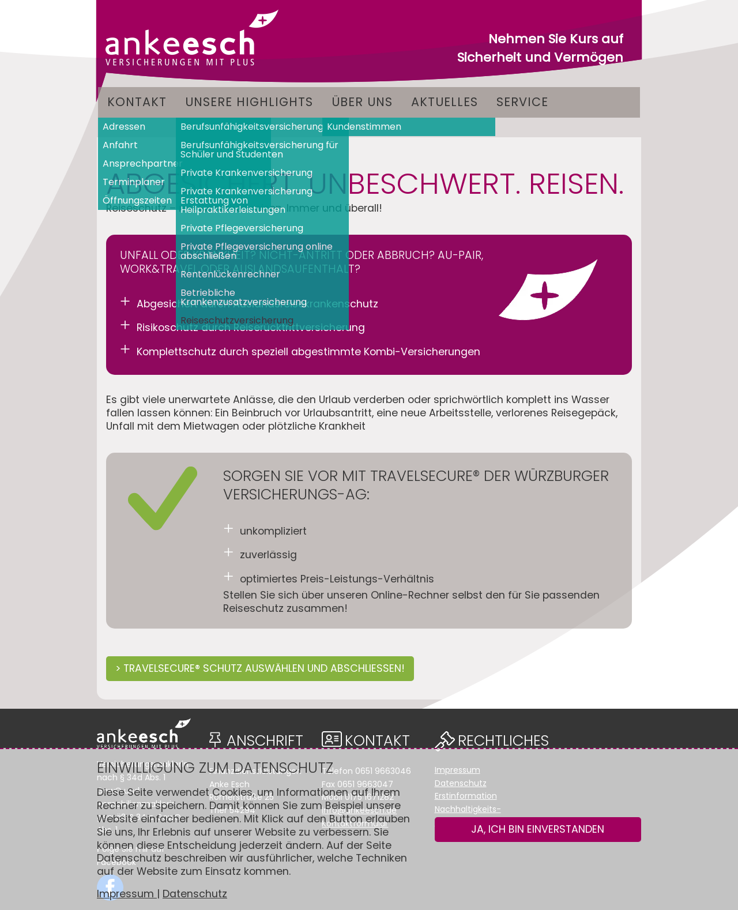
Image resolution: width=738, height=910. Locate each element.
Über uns (362, 101)
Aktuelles (444, 101)
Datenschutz (195, 894)
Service (522, 101)
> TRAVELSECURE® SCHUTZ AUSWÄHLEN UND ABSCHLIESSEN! (260, 668)
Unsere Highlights (249, 101)
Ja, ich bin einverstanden (537, 829)
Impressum (127, 894)
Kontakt (137, 101)
